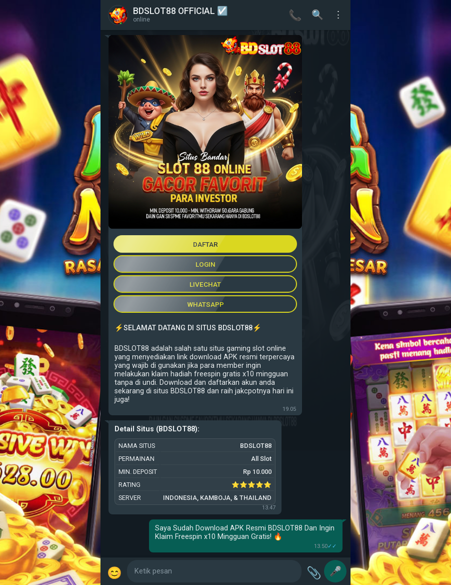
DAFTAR (205, 244)
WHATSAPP (205, 304)
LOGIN (206, 264)
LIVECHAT (205, 284)
